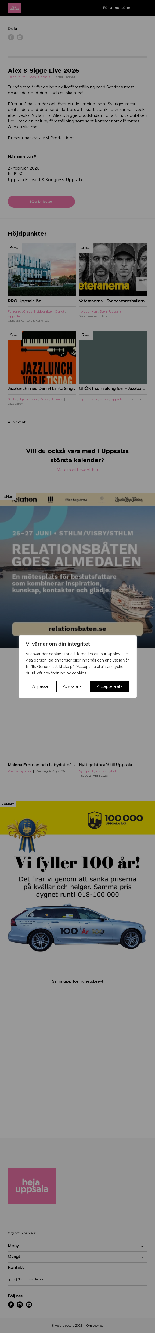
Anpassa (40, 686)
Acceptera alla (110, 686)
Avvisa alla (72, 686)
